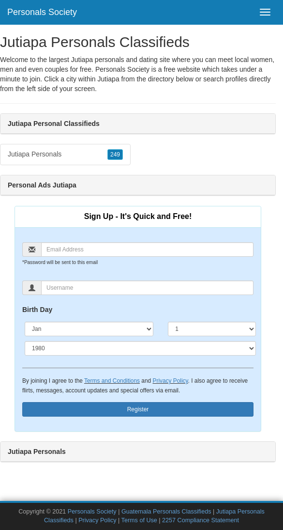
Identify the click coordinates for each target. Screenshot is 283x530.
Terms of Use (139, 520)
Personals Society (42, 12)
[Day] (212, 329)
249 (115, 154)
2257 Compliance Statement (200, 520)
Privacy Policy (170, 380)
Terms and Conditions (112, 380)
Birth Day (37, 309)
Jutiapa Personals (65, 154)
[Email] (147, 249)
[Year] (140, 348)
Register (138, 409)
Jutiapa (108, 79)
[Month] (89, 329)
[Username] (147, 288)
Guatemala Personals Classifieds (166, 511)
